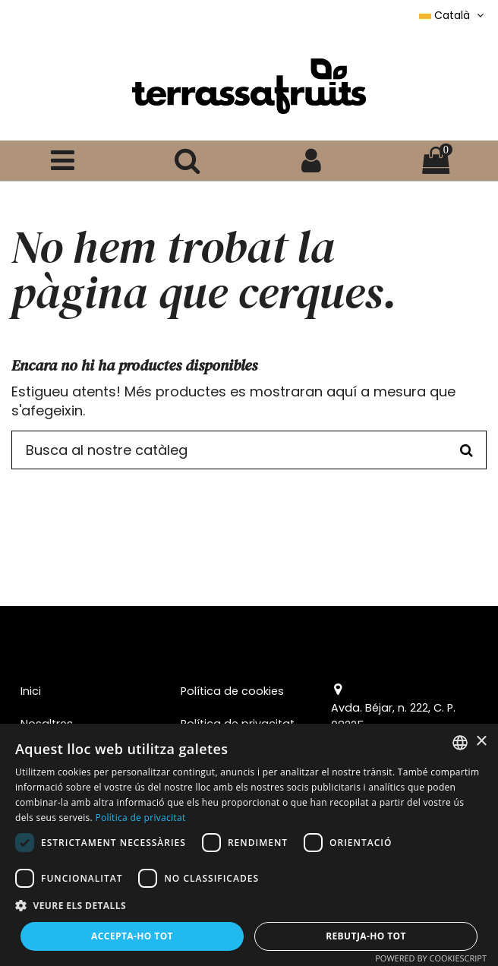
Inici (30, 691)
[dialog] (249, 845)
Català (453, 15)
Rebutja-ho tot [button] (366, 936)
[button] (249, 905)
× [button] (481, 741)
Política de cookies (232, 691)
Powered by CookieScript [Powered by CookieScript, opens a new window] (431, 958)
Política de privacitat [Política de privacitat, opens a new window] (140, 817)
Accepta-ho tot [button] (132, 936)
